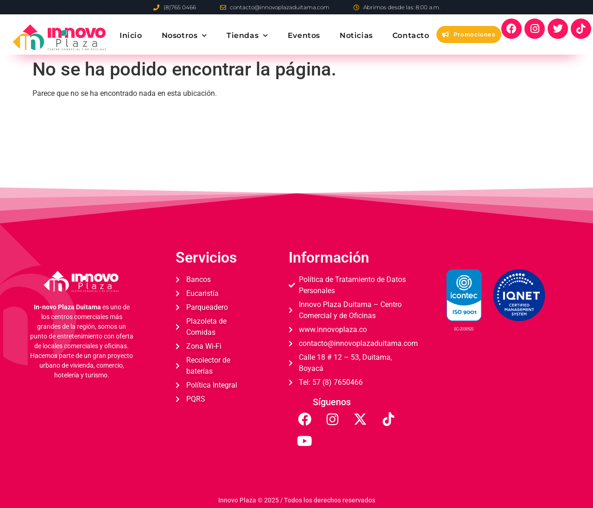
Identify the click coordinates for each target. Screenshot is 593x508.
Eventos (304, 35)
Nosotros (184, 35)
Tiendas (247, 35)
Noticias (356, 35)
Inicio (131, 35)
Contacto (410, 35)
